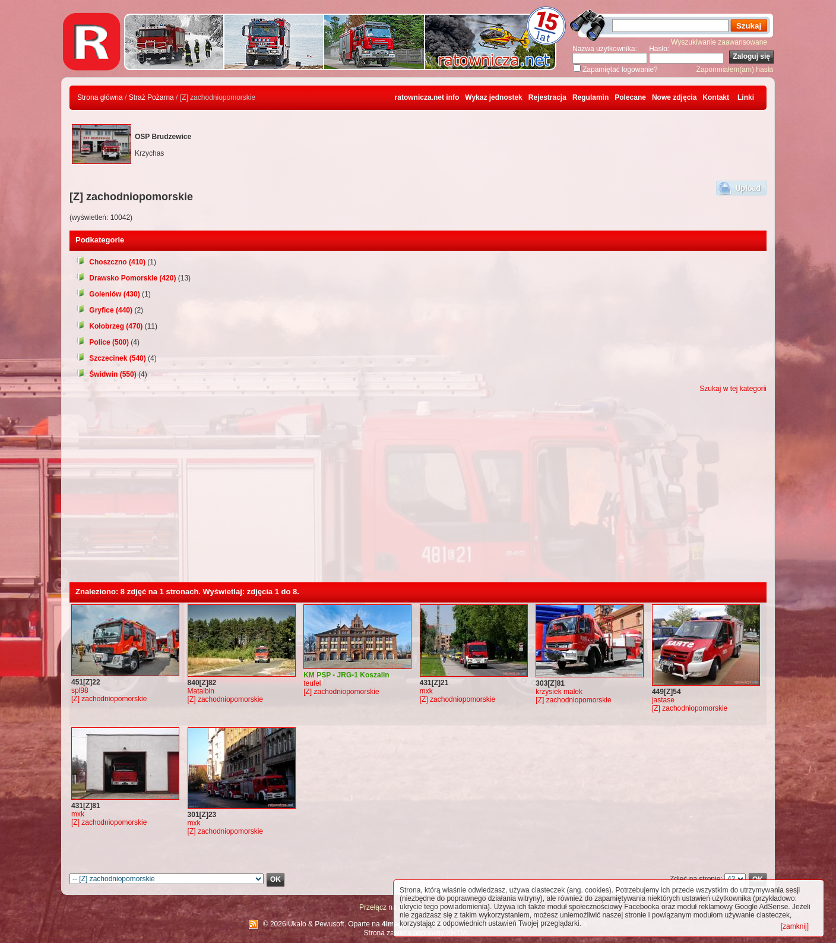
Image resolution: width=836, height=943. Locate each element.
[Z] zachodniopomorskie (109, 699)
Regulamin (590, 97)
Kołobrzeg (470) (108, 326)
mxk (426, 691)
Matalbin (201, 691)
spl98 (79, 690)
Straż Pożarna (151, 97)
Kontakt (715, 97)
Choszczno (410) (110, 262)
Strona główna (100, 97)
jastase (663, 700)
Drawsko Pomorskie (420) (125, 278)
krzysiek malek (559, 691)
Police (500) (102, 342)
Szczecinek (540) (110, 358)
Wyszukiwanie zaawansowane (719, 42)
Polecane (630, 97)
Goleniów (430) (107, 294)
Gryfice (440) (103, 310)
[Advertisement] (418, 493)
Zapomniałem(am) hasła (734, 69)
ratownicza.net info (427, 97)
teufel (312, 683)
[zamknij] (795, 926)
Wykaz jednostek (493, 97)
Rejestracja (547, 97)
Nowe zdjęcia (674, 97)
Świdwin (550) (106, 374)
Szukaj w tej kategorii (733, 388)
